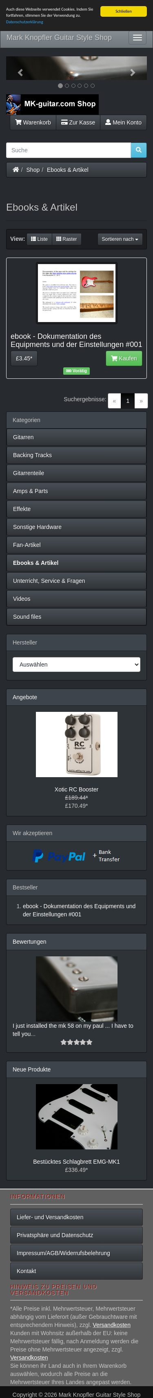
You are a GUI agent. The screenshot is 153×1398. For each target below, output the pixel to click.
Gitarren (23, 437)
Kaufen (124, 358)
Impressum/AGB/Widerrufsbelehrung (63, 1253)
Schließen (123, 11)
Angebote (25, 697)
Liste (39, 239)
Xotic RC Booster (76, 789)
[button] (16, 68)
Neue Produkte (32, 1069)
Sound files (27, 616)
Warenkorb (33, 122)
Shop (33, 169)
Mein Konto (123, 122)
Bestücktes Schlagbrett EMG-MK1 (76, 1161)
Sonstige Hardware (37, 527)
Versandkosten (112, 1325)
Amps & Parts (30, 491)
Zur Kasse (78, 122)
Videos (22, 599)
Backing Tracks (32, 455)
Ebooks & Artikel (68, 169)
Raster (66, 239)
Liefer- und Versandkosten (50, 1217)
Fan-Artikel (27, 545)
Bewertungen (30, 941)
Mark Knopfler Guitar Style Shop (59, 37)
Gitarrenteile (28, 473)
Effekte (22, 509)
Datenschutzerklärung (24, 21)
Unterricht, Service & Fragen (49, 581)
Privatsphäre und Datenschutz (55, 1235)
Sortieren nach (120, 239)
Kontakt (26, 1271)
